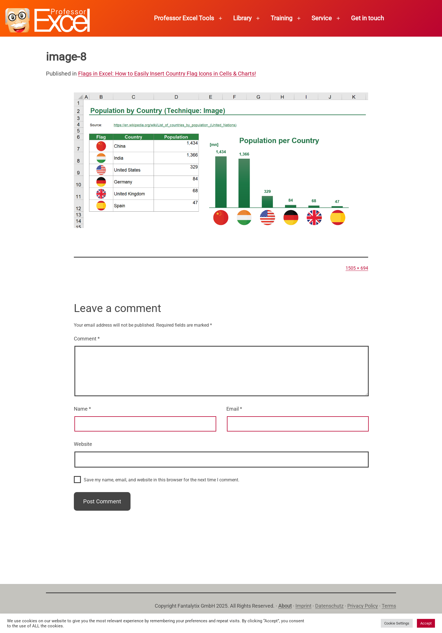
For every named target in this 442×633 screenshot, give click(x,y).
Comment (87, 339)
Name (82, 409)
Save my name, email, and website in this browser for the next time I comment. (161, 480)
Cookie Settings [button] (396, 623)
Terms (389, 606)
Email (234, 409)
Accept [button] (426, 623)
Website (83, 444)
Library (242, 18)
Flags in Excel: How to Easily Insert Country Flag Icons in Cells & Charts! (167, 73)
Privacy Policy (362, 606)
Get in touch (367, 18)
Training (281, 18)
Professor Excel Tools (184, 18)
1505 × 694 (357, 268)
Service (321, 18)
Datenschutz (329, 606)
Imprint (303, 606)
